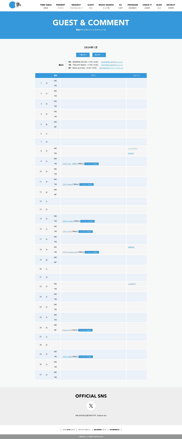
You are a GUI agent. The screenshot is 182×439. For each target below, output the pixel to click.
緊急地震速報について (100, 429)
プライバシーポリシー (84, 429)
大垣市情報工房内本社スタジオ (112, 62)
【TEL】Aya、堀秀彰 (69, 164)
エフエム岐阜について (69, 429)
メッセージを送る (92, 164)
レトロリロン (132, 148)
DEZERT (130, 153)
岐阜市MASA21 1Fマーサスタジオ (111, 68)
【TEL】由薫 (66, 357)
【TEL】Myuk (67, 184)
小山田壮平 (131, 284)
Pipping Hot (66, 330)
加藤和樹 (130, 247)
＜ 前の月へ (82, 55)
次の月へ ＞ (99, 55)
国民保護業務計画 (114, 429)
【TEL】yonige (67, 221)
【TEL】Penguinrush (70, 252)
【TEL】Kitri (66, 231)
